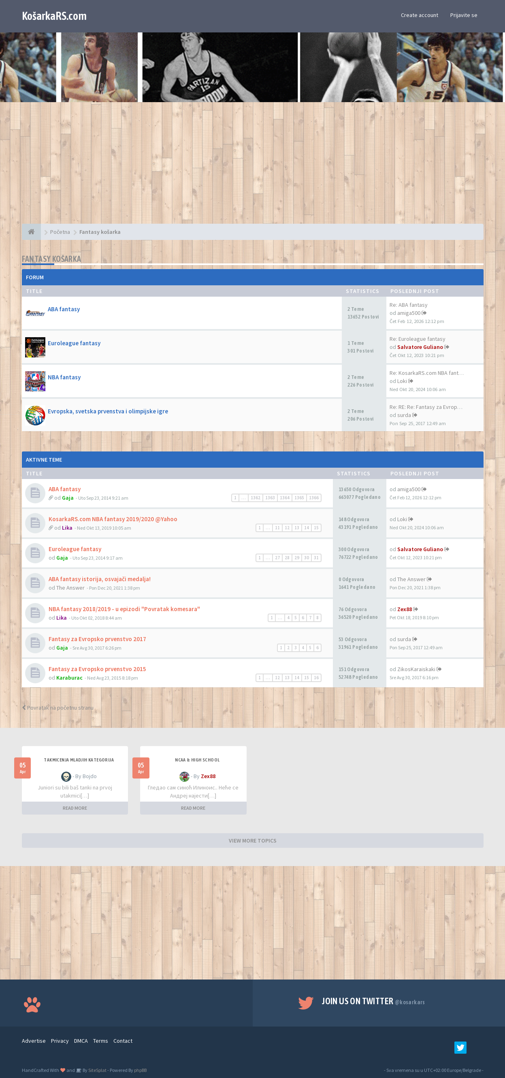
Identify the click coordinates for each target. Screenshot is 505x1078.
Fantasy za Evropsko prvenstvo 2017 (97, 639)
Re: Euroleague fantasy (417, 338)
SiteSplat (97, 1070)
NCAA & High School (197, 760)
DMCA (81, 1040)
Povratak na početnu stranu (58, 707)
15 (316, 527)
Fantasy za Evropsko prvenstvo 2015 (97, 669)
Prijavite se (463, 15)
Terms (100, 1040)
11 (277, 527)
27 (277, 557)
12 (287, 527)
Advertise (34, 1040)
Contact (122, 1040)
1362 (255, 497)
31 (316, 557)
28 (287, 557)
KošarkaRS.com (54, 15)
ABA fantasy (64, 309)
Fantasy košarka (51, 258)
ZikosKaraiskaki (416, 669)
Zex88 (404, 609)
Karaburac (69, 677)
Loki (402, 381)
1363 (270, 497)
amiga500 (408, 313)
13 (296, 527)
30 (306, 557)
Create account (419, 15)
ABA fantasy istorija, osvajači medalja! (100, 579)
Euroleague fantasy (74, 343)
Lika (67, 527)
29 (296, 557)
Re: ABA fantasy (409, 304)
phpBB (140, 1070)
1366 (314, 497)
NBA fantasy (64, 377)
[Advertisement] (253, 167)
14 (306, 527)
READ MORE (75, 808)
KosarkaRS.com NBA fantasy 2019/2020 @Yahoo (113, 519)
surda (404, 415)
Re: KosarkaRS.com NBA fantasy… (431, 372)
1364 (285, 497)
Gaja (68, 497)
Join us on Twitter (373, 1001)
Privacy (60, 1040)
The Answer (70, 587)
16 (316, 677)
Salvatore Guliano (420, 347)
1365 (299, 497)
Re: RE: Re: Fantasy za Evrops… (427, 407)
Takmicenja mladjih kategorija (79, 760)
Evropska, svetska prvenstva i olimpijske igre (108, 411)
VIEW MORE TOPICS (253, 840)
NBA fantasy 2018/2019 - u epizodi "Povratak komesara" (124, 609)
